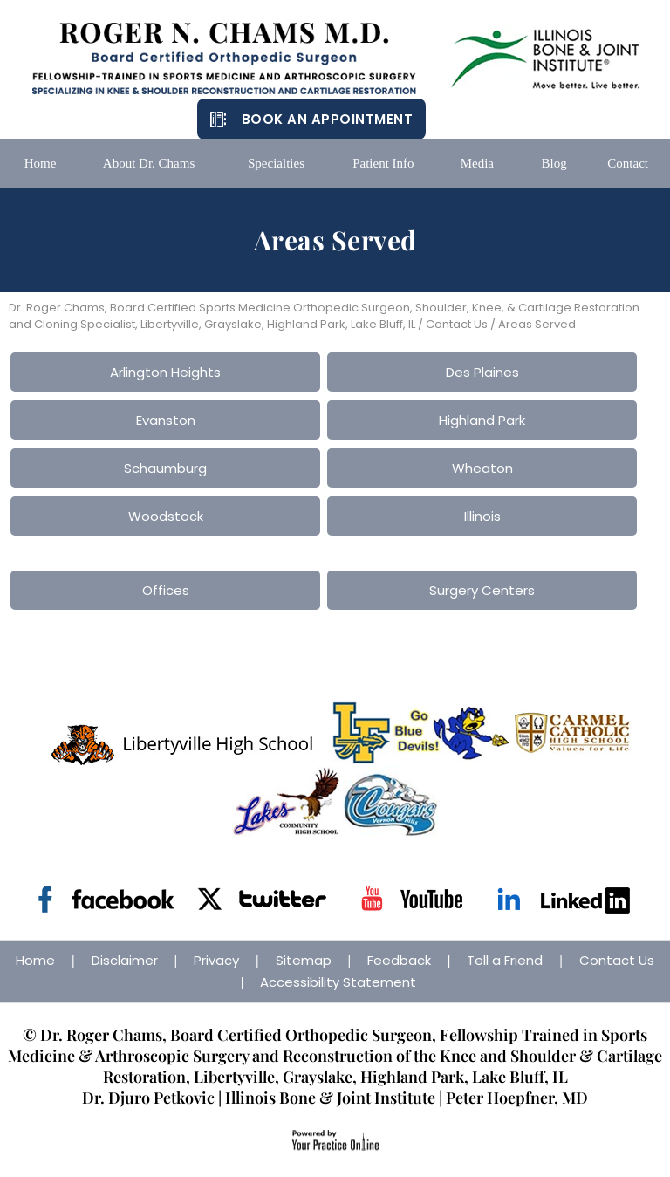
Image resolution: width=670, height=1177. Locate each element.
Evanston (165, 420)
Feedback (399, 960)
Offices (165, 590)
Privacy (216, 960)
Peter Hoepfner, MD (517, 1097)
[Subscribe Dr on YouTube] (411, 899)
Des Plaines (482, 372)
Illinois (482, 516)
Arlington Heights (165, 372)
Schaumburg (165, 468)
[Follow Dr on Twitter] (258, 899)
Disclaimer (125, 960)
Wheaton (482, 468)
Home (35, 960)
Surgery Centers (482, 590)
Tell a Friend (505, 960)
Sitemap (304, 960)
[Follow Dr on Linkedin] (564, 899)
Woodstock (165, 516)
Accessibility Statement (338, 982)
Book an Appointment (328, 119)
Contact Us (457, 324)
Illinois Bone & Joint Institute (330, 1097)
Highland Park (482, 420)
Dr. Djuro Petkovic (148, 1097)
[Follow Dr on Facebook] (106, 899)
